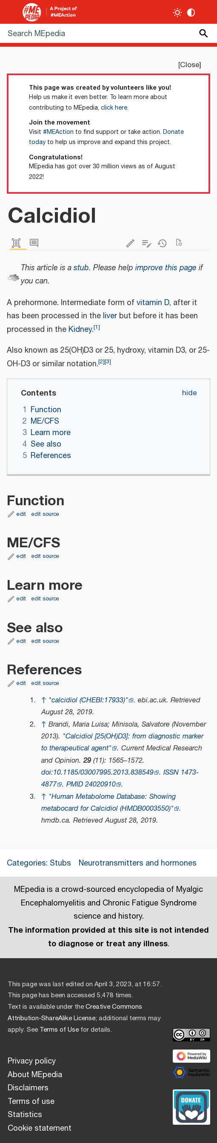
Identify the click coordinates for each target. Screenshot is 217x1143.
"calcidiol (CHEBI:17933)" (88, 700)
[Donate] (191, 1106)
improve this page (166, 268)
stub (81, 268)
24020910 (100, 784)
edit (21, 514)
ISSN (171, 772)
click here (114, 108)
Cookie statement (39, 1129)
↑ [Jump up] (43, 700)
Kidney (80, 330)
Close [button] (189, 65)
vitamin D (153, 303)
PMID (74, 784)
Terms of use (31, 1102)
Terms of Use (59, 1030)
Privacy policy (32, 1061)
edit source (45, 514)
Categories (26, 863)
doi (46, 772)
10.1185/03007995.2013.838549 (103, 772)
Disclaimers (28, 1088)
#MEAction (58, 132)
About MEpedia (35, 1075)
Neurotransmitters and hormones (138, 863)
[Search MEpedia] (108, 33)
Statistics (25, 1115)
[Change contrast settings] (191, 12)
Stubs (60, 863)
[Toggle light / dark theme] (178, 12)
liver (110, 316)
